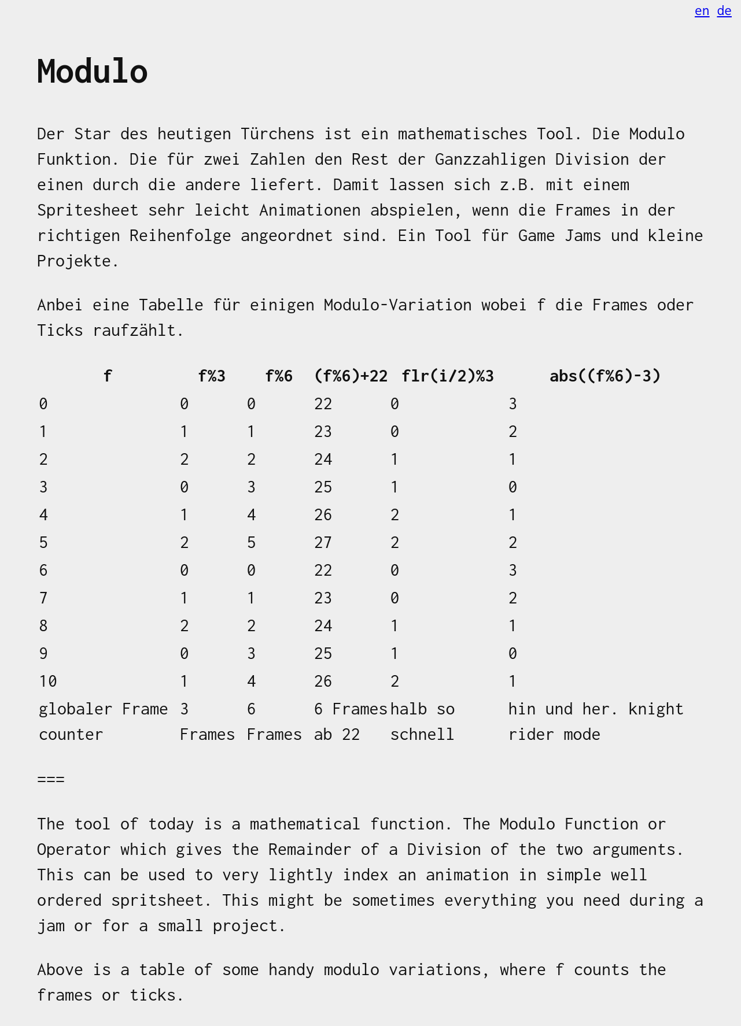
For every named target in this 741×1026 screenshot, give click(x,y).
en (702, 10)
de (724, 10)
